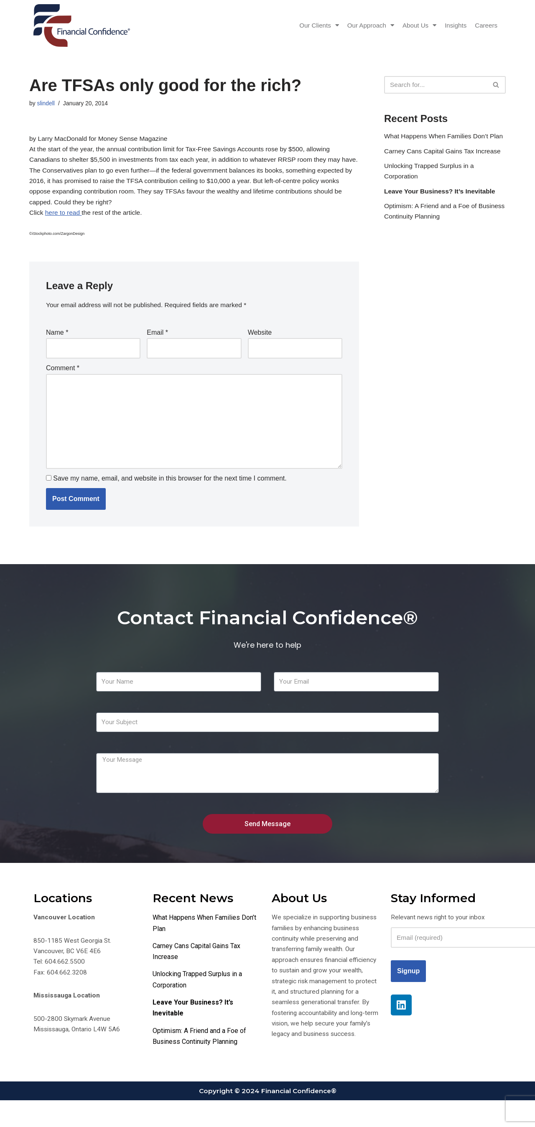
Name (57, 340)
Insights (453, 25)
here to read (65, 218)
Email (157, 340)
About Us (416, 25)
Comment (62, 377)
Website (260, 340)
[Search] (435, 85)
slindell (46, 103)
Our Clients (310, 25)
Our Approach (365, 25)
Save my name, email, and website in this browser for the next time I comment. (169, 493)
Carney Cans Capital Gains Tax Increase (444, 164)
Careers (485, 25)
